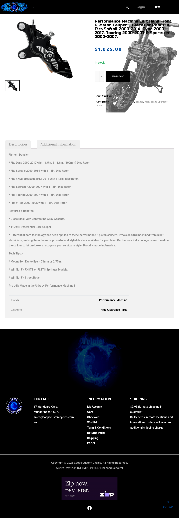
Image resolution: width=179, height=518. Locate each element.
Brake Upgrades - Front (122, 101)
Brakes (139, 101)
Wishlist (92, 422)
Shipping (92, 438)
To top (167, 505)
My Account (94, 406)
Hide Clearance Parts (114, 309)
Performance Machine (113, 300)
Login (141, 7)
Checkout (93, 417)
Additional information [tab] (58, 144)
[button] (33, 6)
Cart (90, 412)
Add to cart (118, 76)
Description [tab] (18, 144)
